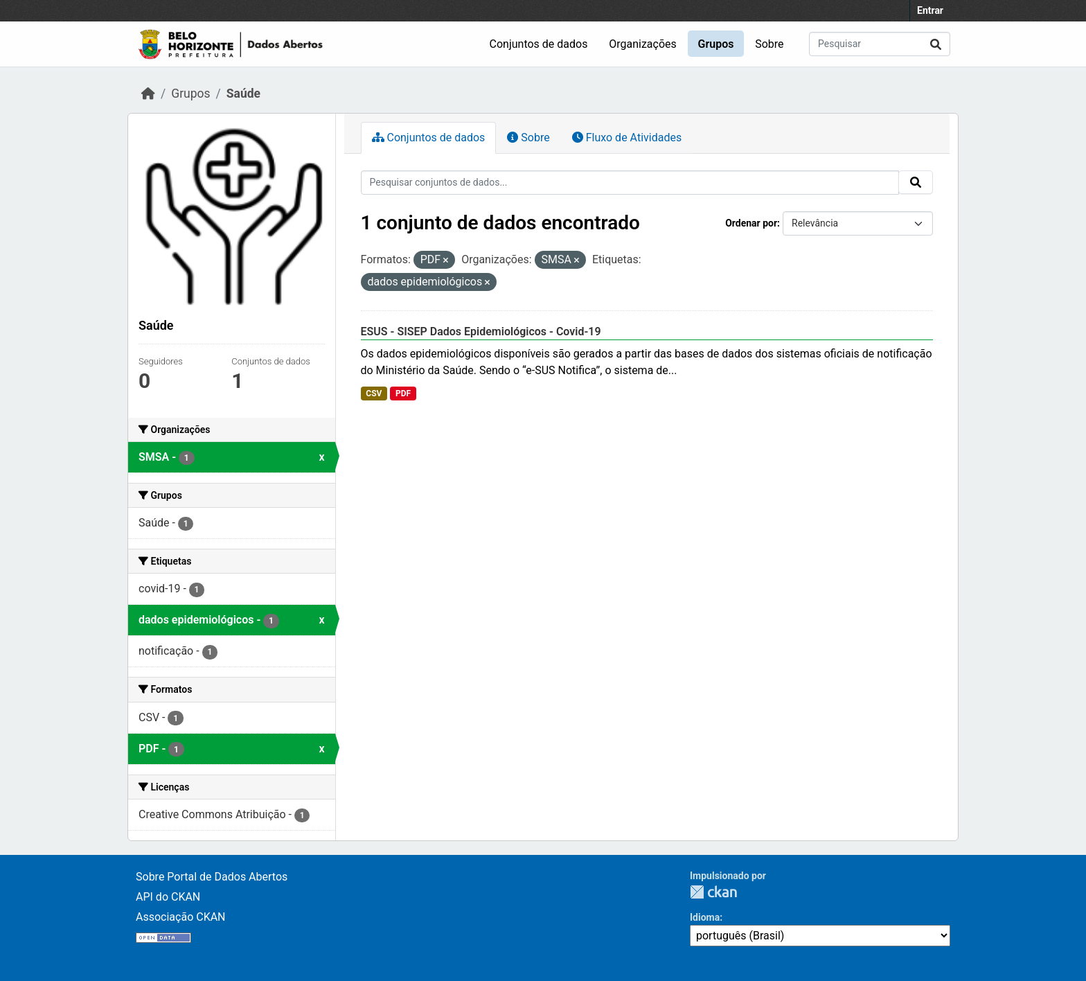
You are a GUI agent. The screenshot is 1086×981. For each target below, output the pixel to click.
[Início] (148, 93)
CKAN (713, 892)
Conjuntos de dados (539, 44)
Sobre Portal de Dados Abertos (211, 876)
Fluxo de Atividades (627, 137)
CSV (374, 393)
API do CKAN (168, 896)
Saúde (243, 93)
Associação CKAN (181, 916)
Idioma (705, 917)
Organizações (643, 44)
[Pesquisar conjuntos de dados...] (879, 44)
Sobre (769, 44)
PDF (403, 393)
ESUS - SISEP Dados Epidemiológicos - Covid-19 (481, 331)
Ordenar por (751, 223)
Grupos (716, 44)
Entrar (930, 10)
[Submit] (935, 44)
